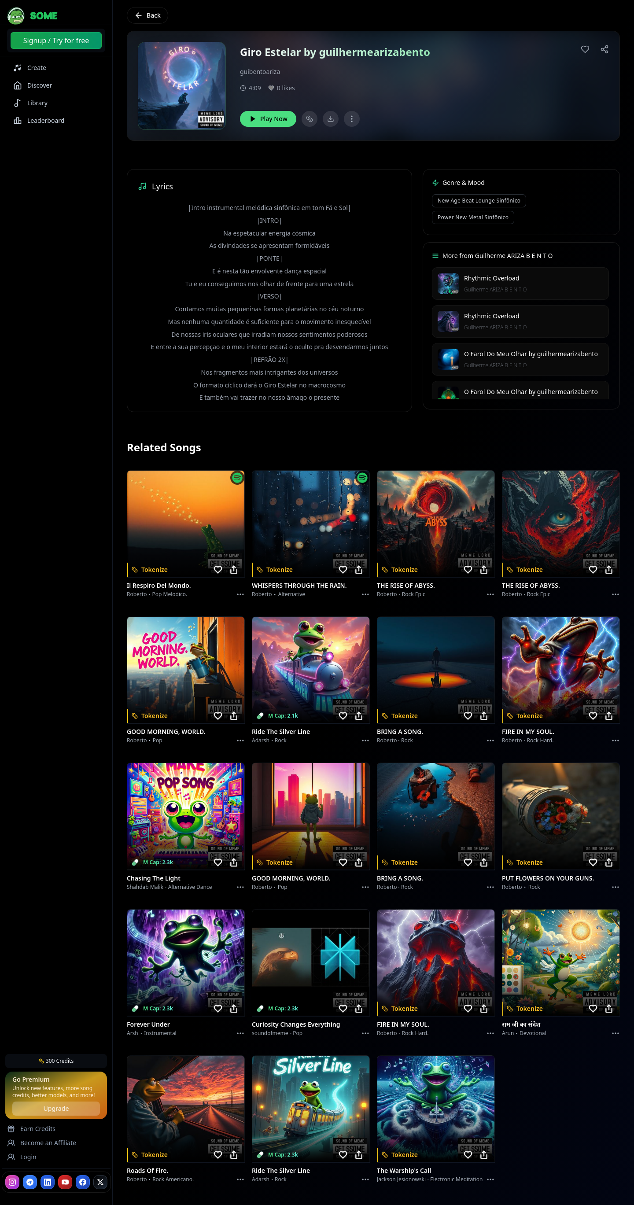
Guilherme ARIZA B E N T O (495, 289)
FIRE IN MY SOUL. (528, 731)
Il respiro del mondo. (159, 585)
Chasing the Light (154, 878)
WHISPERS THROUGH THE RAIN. (299, 585)
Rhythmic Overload (492, 278)
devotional (533, 1033)
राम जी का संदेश (521, 1024)
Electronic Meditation (456, 1179)
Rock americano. (173, 1179)
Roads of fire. (147, 1170)
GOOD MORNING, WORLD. (166, 731)
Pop (157, 740)
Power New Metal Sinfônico (473, 217)
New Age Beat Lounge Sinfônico (479, 200)
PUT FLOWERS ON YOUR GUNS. (548, 878)
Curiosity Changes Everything (296, 1024)
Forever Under (148, 1024)
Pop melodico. (170, 594)
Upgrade (56, 1108)
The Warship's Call (404, 1170)
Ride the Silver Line (281, 731)
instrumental (160, 1033)
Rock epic (413, 594)
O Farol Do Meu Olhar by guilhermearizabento (531, 354)
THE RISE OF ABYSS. (406, 585)
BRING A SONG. (400, 731)
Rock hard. (540, 740)
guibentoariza (260, 71)
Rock (281, 740)
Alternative (291, 594)
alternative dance (190, 887)
